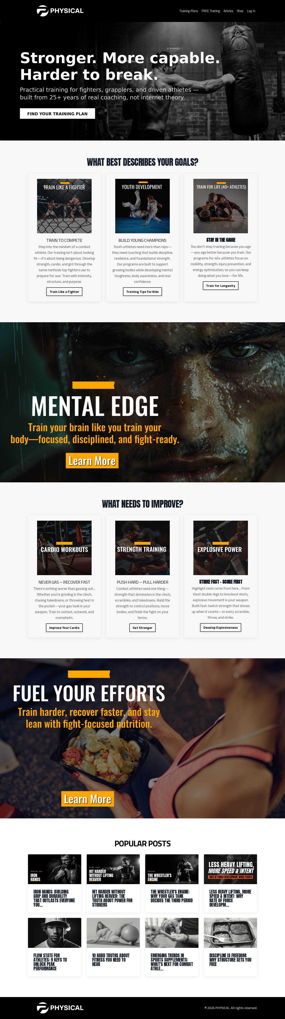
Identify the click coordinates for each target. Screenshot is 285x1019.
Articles (227, 10)
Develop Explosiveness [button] (220, 627)
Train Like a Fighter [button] (64, 291)
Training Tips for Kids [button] (142, 291)
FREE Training (208, 10)
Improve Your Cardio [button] (64, 627)
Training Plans (185, 10)
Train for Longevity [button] (220, 285)
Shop (239, 10)
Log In (251, 10)
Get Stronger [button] (142, 627)
